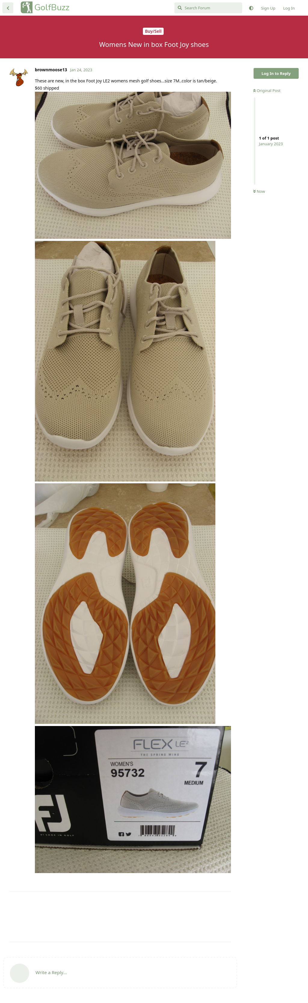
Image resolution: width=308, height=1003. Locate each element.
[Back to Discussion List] (7, 7)
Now (259, 191)
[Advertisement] (120, 916)
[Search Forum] (208, 7)
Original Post (266, 90)
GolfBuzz (51, 7)
